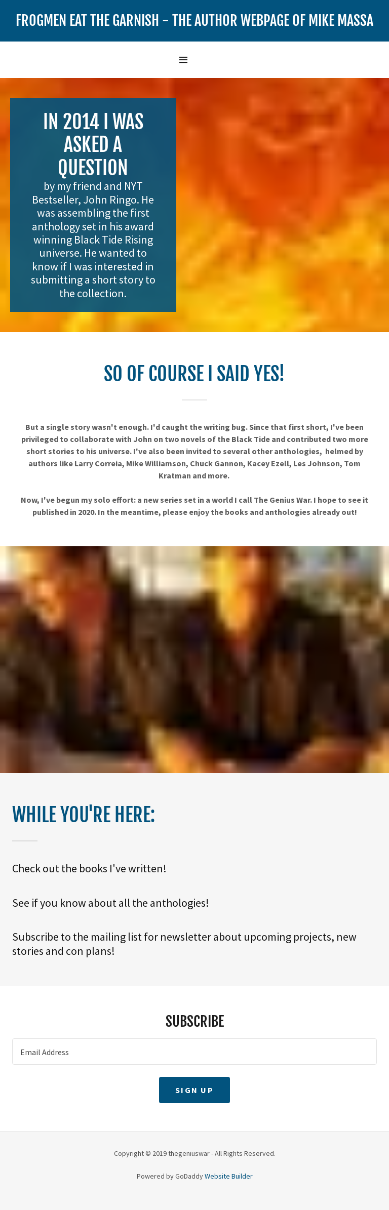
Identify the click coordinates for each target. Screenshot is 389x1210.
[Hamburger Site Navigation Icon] (194, 60)
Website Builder (229, 1176)
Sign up (194, 1090)
